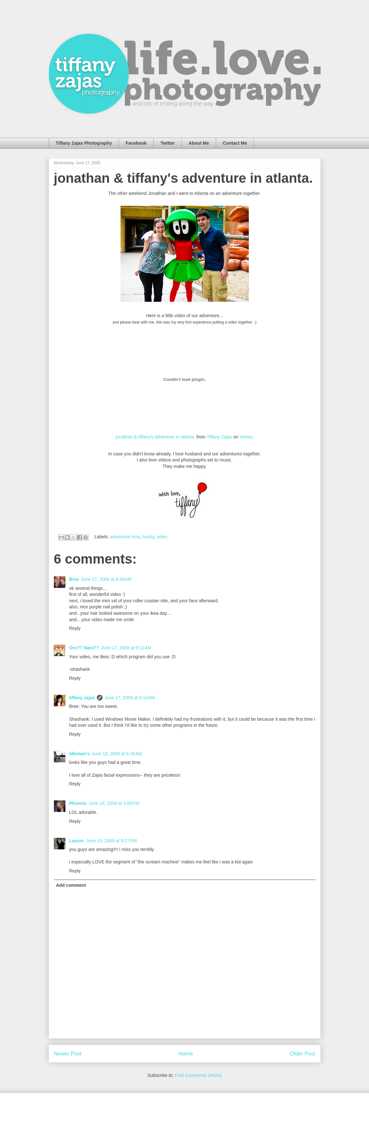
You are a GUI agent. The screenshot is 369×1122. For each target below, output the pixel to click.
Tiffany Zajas (219, 436)
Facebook (136, 143)
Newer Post (68, 1054)
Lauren (76, 840)
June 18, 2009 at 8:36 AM (117, 753)
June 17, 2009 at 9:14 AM (130, 697)
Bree (74, 579)
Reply (75, 628)
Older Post (302, 1054)
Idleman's (79, 753)
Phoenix (78, 803)
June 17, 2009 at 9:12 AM (126, 647)
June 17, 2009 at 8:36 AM (106, 579)
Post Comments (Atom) (198, 1075)
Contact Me (235, 143)
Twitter (167, 143)
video (161, 536)
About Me (199, 143)
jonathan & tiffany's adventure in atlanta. (183, 178)
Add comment (71, 885)
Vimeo (245, 436)
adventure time (125, 536)
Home (186, 1054)
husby (148, 536)
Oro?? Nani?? (84, 647)
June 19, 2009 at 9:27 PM (111, 840)
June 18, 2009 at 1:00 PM (113, 803)
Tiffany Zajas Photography (84, 143)
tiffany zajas (82, 697)
